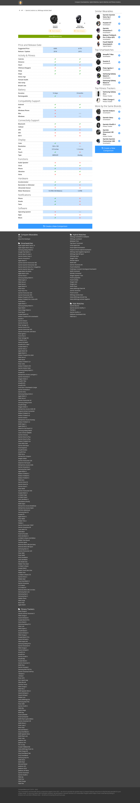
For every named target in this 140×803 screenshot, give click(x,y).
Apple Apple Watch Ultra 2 (26, 247)
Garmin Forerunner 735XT (25, 525)
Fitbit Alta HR (22, 682)
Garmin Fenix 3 (22, 577)
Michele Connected (75, 273)
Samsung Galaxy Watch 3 (25, 370)
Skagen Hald (73, 282)
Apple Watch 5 (22, 396)
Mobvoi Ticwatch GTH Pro (25, 297)
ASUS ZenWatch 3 (23, 499)
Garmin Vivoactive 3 (24, 467)
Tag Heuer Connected (76, 243)
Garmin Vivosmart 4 (24, 646)
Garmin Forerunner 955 (25, 295)
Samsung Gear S (23, 596)
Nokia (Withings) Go (24, 699)
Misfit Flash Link (23, 736)
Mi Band (20, 676)
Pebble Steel (21, 579)
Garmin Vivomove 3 (24, 377)
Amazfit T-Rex (22, 381)
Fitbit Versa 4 (22, 282)
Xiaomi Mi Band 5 (23, 633)
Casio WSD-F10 (22, 529)
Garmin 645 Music (23, 445)
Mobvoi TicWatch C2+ (24, 362)
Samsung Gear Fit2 (23, 702)
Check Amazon (55, 31)
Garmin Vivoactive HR (24, 527)
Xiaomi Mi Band (22, 695)
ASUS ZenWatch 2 (23, 536)
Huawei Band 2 (22, 661)
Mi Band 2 (21, 674)
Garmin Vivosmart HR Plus (26, 671)
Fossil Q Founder (23, 534)
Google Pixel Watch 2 (24, 252)
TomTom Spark (22, 542)
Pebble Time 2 (22, 521)
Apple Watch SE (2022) (24, 271)
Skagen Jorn (73, 284)
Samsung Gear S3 (23, 512)
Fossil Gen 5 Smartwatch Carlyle (27, 387)
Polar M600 (21, 519)
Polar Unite (21, 364)
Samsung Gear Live (23, 592)
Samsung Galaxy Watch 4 (25, 306)
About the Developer (24, 239)
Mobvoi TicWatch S (23, 478)
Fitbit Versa (21, 454)
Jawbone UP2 (22, 742)
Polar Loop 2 (22, 725)
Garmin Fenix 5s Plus (24, 439)
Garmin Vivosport (23, 667)
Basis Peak (21, 602)
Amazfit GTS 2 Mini (23, 344)
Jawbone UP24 (22, 768)
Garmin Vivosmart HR (24, 721)
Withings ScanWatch (76, 239)
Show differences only (55, 36)
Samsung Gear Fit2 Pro (25, 669)
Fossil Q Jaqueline (75, 278)
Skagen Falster (22, 458)
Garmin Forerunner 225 (25, 551)
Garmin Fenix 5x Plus (24, 437)
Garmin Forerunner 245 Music (27, 331)
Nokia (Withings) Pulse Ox (25, 749)
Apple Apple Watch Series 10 (26, 245)
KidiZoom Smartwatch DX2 (78, 314)
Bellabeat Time (74, 241)
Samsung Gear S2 (23, 549)
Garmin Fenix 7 (22, 275)
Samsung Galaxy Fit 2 (24, 624)
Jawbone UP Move (23, 770)
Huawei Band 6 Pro (23, 620)
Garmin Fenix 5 (22, 486)
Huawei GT (21, 372)
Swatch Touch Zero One (25, 570)
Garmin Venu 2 (22, 349)
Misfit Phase (73, 286)
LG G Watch (21, 585)
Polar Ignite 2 (22, 334)
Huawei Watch (22, 568)
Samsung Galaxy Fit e (24, 643)
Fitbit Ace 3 (73, 316)
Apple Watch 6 (22, 353)
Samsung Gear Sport (24, 469)
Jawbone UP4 (22, 740)
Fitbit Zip (20, 777)
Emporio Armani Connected (26, 411)
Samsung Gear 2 (23, 594)
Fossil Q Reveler (22, 714)
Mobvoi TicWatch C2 (24, 422)
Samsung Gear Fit (23, 757)
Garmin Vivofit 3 (23, 706)
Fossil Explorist (22, 448)
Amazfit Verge (22, 405)
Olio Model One (22, 562)
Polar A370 (21, 678)
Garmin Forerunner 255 (25, 293)
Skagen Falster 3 (23, 379)
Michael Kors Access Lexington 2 (27, 374)
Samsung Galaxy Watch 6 (25, 250)
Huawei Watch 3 (23, 346)
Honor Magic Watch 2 (24, 310)
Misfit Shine (21, 760)
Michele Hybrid (74, 260)
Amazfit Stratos (22, 450)
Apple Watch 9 (22, 260)
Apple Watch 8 (22, 286)
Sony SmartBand (23, 755)
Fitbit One (21, 779)
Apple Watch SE (22, 351)
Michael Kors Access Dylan (26, 508)
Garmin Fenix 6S (23, 323)
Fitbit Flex (21, 783)
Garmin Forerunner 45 (24, 400)
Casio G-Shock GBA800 (25, 433)
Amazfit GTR (21, 385)
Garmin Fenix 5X (23, 482)
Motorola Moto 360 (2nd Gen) (27, 544)
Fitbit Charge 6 (22, 611)
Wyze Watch (21, 308)
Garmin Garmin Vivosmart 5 (26, 613)
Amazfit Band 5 (22, 631)
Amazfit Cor (21, 652)
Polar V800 (21, 553)
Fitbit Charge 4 (22, 635)
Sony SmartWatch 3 (24, 581)
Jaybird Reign (22, 710)
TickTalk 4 (73, 310)
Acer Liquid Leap (23, 680)
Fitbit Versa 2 (22, 398)
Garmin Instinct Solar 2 (25, 256)
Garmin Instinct (22, 417)
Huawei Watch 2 (23, 493)
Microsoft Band (22, 764)
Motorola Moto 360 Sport (25, 547)
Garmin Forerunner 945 (25, 329)
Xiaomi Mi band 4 (23, 639)
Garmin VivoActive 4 (24, 389)
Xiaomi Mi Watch (23, 342)
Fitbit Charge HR (23, 751)
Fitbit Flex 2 (21, 689)
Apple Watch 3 (22, 471)
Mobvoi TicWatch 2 (23, 473)
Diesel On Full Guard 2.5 (25, 428)
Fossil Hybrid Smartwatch (77, 247)
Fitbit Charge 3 (22, 648)
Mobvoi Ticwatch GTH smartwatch (28, 316)
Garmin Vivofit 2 (23, 775)
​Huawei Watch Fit (23, 314)
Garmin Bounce (74, 306)
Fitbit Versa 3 (22, 357)
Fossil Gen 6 (21, 301)
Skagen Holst (74, 258)
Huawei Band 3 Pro (23, 637)
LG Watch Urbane (23, 566)
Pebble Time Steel (23, 564)
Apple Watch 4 (22, 426)
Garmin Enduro (22, 321)
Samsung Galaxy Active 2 (25, 394)
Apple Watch (22, 605)
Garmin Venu (22, 392)
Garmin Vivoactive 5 (24, 258)
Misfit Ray (21, 712)
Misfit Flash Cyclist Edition (25, 719)
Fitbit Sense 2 (22, 284)
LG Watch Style (22, 495)
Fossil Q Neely (74, 280)
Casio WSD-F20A (23, 443)
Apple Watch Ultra (23, 273)
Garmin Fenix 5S (23, 484)
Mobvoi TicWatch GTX (24, 366)
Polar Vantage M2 (23, 338)
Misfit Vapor (21, 503)
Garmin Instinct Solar (24, 368)
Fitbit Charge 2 (22, 686)
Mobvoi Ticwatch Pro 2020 (26, 355)
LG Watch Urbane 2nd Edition (26, 538)
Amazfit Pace (22, 452)
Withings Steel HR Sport (77, 254)
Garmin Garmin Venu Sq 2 (25, 269)
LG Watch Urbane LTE (24, 574)
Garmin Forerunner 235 (25, 460)
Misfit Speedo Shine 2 (24, 691)
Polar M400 (21, 555)
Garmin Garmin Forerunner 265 (27, 265)
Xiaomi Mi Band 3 (23, 650)
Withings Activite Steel (76, 295)
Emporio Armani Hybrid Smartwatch (80, 250)
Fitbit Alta (21, 708)
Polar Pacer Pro (22, 291)
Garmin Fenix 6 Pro (23, 327)
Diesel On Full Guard (24, 463)
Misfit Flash (21, 762)
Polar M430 (21, 488)
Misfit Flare (21, 665)
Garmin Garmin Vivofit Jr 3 (77, 308)
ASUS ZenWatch (23, 559)
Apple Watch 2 (22, 516)
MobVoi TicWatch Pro (24, 441)
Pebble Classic (22, 598)
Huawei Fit (21, 514)
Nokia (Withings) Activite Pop (78, 297)
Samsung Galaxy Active (25, 402)
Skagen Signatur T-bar (76, 275)
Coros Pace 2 (22, 336)
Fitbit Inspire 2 (22, 628)
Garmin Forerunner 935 (25, 491)
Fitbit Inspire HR (23, 641)
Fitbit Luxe (21, 626)
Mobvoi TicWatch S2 (24, 413)
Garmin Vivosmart (23, 773)
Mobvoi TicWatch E (23, 476)
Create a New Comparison (55, 226)
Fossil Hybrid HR (75, 245)
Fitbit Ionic (21, 480)
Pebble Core (21, 697)
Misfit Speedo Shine (24, 734)
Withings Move (74, 256)
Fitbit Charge (22, 781)
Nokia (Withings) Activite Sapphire (80, 299)
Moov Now (21, 727)
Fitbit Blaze (21, 531)
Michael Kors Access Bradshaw (27, 506)
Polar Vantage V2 (23, 325)
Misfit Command (75, 271)
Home (20, 237)
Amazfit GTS (21, 383)
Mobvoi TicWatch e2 (24, 415)
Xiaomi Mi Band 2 (23, 693)
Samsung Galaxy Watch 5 (25, 278)
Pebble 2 (20, 523)
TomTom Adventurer (24, 510)
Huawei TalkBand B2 (24, 747)
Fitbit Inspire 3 (22, 280)
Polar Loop (21, 738)
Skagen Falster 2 (23, 407)
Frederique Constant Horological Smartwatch (83, 269)
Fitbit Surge (21, 600)
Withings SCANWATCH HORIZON (79, 237)
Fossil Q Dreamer (23, 717)
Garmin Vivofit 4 (23, 656)
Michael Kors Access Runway (26, 420)
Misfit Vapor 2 (22, 424)
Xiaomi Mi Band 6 (23, 618)
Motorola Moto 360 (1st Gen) (26, 590)
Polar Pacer (21, 288)
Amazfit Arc (21, 654)
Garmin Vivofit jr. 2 (75, 312)
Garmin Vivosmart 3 (24, 663)
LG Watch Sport (22, 497)
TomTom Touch (22, 684)
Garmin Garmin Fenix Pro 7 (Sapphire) (29, 267)
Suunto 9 (20, 318)
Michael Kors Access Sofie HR (26, 409)
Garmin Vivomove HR (76, 265)
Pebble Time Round (24, 540)
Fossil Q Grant (74, 293)
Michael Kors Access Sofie (25, 465)
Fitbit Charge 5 (22, 615)
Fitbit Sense (21, 359)
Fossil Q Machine (75, 267)
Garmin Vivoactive (23, 583)
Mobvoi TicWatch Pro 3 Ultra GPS (27, 299)
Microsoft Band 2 (23, 729)
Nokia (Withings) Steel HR (77, 288)
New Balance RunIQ (24, 501)
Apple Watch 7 (22, 303)
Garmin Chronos (23, 435)
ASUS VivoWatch (23, 557)
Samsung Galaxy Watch (25, 430)
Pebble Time (21, 572)
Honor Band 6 (22, 622)
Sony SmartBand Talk (24, 753)
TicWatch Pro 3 (22, 340)
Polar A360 (21, 704)
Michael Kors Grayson (24, 456)
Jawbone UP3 (22, 766)
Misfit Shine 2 (22, 723)
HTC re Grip (21, 745)
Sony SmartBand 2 (23, 732)
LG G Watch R (22, 587)
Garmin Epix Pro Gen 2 (24, 254)
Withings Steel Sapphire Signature (80, 252)
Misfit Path (73, 262)
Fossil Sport (21, 312)
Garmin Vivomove (75, 290)
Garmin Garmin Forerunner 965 (27, 263)
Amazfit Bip (21, 658)
